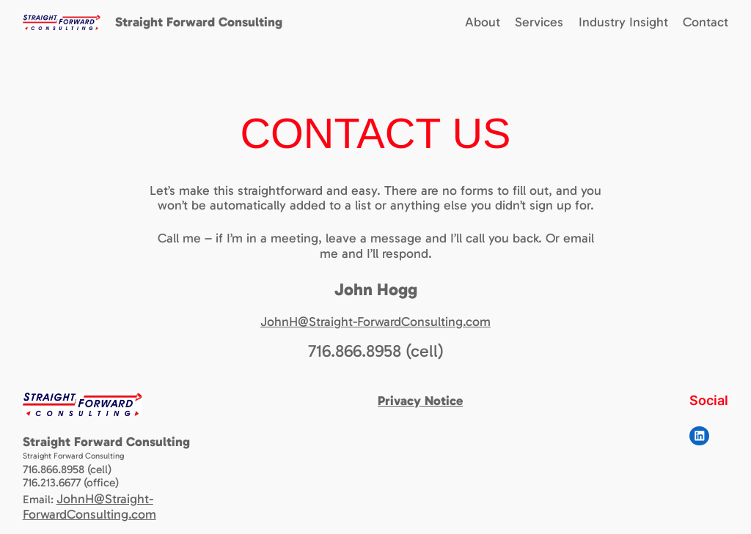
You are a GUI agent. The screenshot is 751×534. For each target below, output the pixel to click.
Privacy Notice (420, 401)
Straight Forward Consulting (198, 22)
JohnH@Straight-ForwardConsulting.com (375, 322)
